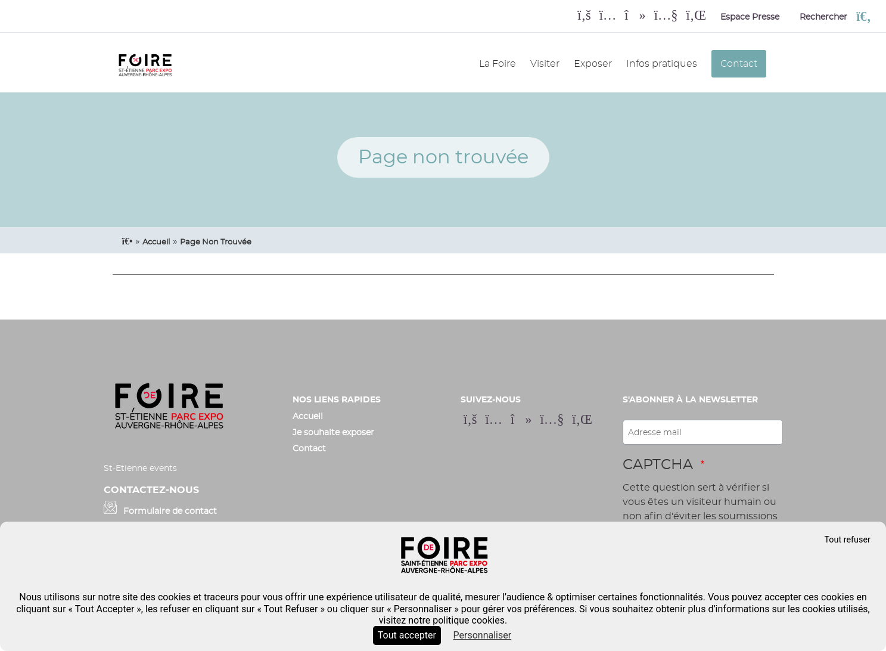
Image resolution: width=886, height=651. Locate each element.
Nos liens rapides (337, 399)
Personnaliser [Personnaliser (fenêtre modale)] (482, 635)
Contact (738, 64)
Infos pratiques (661, 64)
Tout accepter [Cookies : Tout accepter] (407, 635)
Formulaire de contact (170, 511)
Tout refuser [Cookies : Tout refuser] (847, 540)
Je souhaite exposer (333, 432)
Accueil (308, 416)
